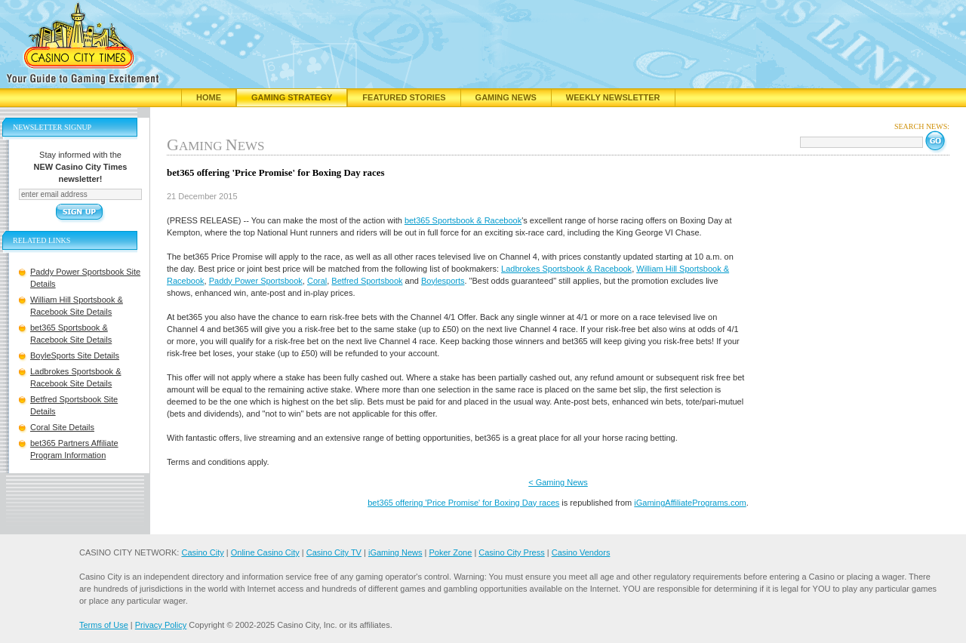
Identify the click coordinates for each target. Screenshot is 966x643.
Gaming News (506, 97)
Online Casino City (265, 552)
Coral (317, 280)
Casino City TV (333, 552)
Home (208, 97)
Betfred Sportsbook (366, 280)
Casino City (202, 552)
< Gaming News (558, 482)
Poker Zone (450, 552)
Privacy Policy (160, 624)
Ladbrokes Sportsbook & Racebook (566, 268)
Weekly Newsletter (613, 97)
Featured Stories (403, 97)
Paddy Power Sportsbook (256, 280)
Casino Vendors (581, 552)
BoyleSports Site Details (74, 355)
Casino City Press (511, 552)
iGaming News (395, 552)
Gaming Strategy (291, 97)
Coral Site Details (62, 427)
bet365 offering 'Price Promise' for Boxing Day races (463, 502)
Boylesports (442, 280)
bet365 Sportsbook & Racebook (463, 220)
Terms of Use (103, 624)
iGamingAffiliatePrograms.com (690, 502)
